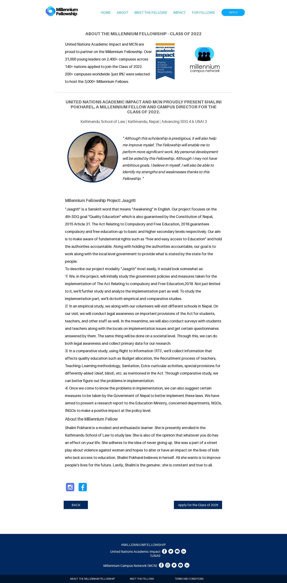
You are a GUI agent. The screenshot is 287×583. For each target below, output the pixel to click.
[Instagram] (167, 565)
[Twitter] (170, 551)
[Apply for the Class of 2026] (198, 505)
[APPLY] (233, 12)
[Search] (240, 11)
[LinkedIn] (183, 551)
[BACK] (76, 505)
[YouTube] (177, 551)
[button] (122, 12)
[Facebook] (164, 551)
